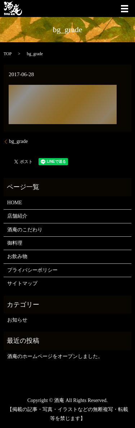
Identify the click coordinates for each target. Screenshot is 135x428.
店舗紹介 (17, 216)
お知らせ (17, 320)
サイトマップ (22, 283)
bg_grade (18, 141)
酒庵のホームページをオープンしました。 (55, 356)
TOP (8, 53)
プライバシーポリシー (32, 270)
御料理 (14, 243)
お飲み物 (17, 256)
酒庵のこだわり (24, 229)
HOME (14, 202)
